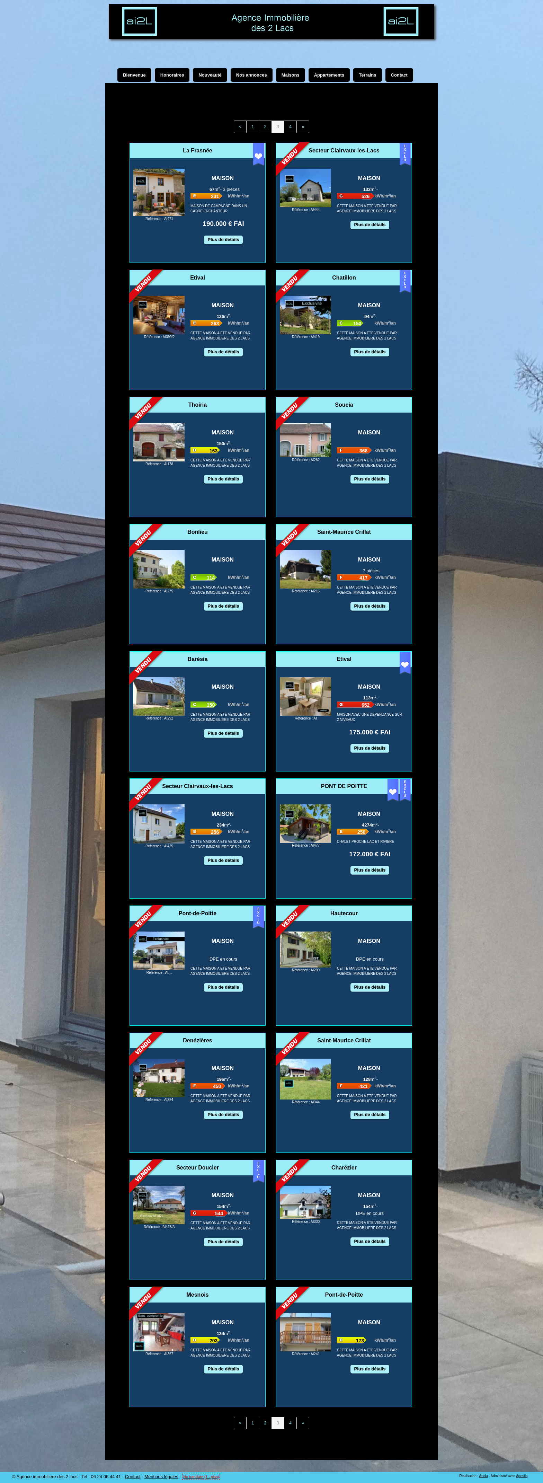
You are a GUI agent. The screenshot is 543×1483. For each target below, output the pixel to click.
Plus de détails (223, 239)
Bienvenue (134, 75)
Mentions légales (161, 1476)
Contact (133, 1476)
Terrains (367, 75)
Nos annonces (251, 75)
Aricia (483, 1476)
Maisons (291, 75)
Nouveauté (209, 75)
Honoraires (172, 75)
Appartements (329, 75)
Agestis (521, 1476)
